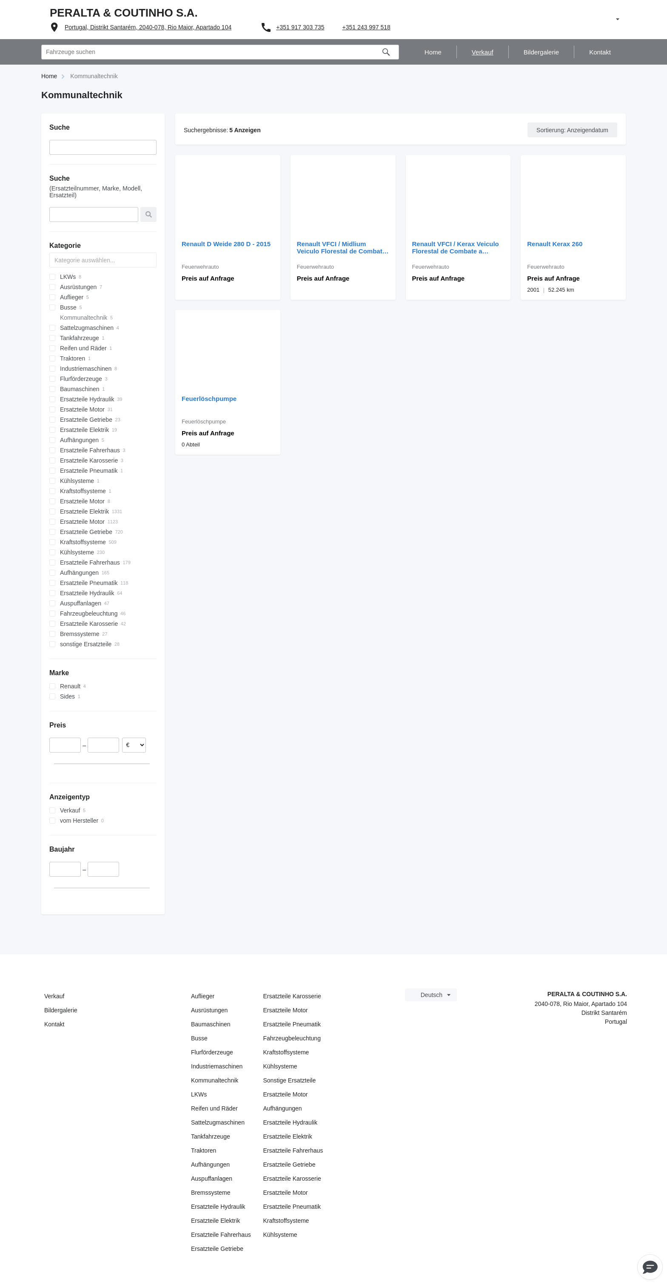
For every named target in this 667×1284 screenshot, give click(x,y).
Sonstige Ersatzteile (289, 1080)
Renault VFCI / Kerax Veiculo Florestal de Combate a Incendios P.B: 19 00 (455, 247)
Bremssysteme (211, 1192)
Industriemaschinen (216, 1066)
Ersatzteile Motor (285, 1010)
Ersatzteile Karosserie (292, 996)
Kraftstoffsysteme (286, 1052)
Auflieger (202, 996)
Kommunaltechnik (214, 1080)
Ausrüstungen (209, 1010)
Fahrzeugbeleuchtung (292, 1038)
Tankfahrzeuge (210, 1136)
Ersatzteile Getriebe (217, 1248)
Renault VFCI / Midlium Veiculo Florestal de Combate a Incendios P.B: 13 (341, 247)
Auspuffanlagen (211, 1178)
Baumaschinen (211, 1024)
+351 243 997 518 (366, 27)
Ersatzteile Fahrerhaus (221, 1234)
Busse (199, 1038)
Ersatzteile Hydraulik (218, 1206)
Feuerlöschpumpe (209, 398)
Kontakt (54, 1024)
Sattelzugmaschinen (218, 1122)
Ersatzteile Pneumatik (292, 1024)
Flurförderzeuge (212, 1052)
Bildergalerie (60, 1010)
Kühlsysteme (280, 1066)
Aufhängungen (210, 1164)
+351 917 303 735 (300, 27)
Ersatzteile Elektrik (215, 1220)
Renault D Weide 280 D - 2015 (226, 243)
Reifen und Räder (214, 1108)
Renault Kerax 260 (554, 243)
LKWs (199, 1094)
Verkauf (54, 996)
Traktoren (203, 1150)
